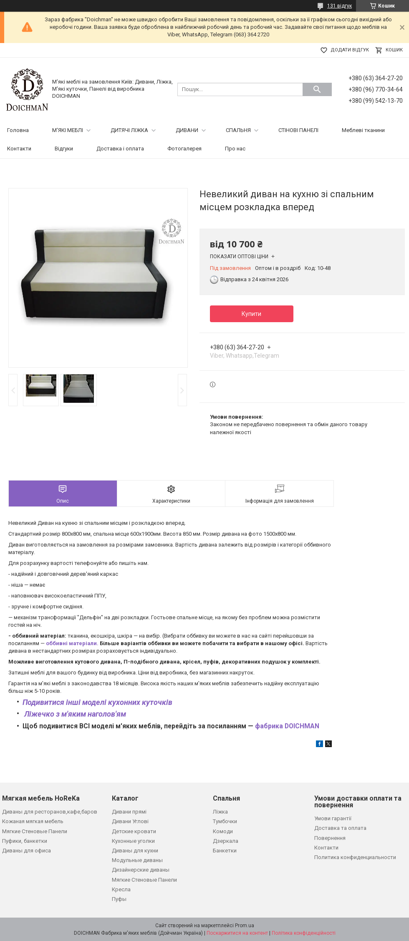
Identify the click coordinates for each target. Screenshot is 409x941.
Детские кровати (134, 831)
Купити (251, 313)
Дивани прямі (129, 812)
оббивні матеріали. (72, 643)
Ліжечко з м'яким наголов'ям (74, 714)
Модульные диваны (137, 860)
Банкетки (225, 850)
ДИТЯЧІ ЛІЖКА (129, 130)
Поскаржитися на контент (237, 933)
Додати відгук (350, 50)
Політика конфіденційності (304, 933)
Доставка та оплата (340, 828)
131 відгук (339, 6)
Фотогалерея (184, 148)
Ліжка (220, 812)
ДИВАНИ (187, 130)
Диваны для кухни (135, 850)
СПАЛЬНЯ (238, 130)
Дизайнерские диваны (140, 870)
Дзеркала (225, 841)
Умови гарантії (332, 818)
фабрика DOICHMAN (288, 726)
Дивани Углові (130, 821)
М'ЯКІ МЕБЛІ (67, 130)
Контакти (19, 148)
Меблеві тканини (363, 130)
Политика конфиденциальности (355, 857)
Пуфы (119, 899)
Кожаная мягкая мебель (32, 821)
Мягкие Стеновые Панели (34, 831)
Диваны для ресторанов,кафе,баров (49, 812)
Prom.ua (244, 925)
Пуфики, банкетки (24, 841)
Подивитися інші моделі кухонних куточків (98, 702)
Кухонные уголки (133, 841)
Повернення (330, 838)
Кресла (121, 889)
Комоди (223, 831)
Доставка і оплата (120, 148)
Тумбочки (225, 821)
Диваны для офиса (26, 850)
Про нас (235, 148)
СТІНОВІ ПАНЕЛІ (298, 130)
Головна (18, 130)
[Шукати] (317, 89)
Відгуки (64, 148)
